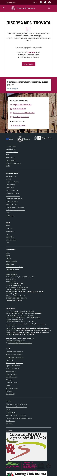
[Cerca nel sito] (49, 8)
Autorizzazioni (10, 187)
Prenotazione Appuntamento (14, 363)
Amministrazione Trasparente (14, 352)
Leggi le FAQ (9, 360)
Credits (8, 385)
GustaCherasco (10, 421)
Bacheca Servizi (10, 371)
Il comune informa (11, 240)
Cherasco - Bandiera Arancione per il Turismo (19, 418)
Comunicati (9, 228)
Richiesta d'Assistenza (12, 368)
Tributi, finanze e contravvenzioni (15, 210)
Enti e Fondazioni (11, 160)
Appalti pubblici (10, 184)
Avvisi (7, 243)
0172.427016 (12, 281)
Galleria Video (10, 264)
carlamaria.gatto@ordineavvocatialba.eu (20, 343)
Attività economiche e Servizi (14, 267)
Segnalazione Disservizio (13, 366)
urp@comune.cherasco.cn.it (18, 289)
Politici (8, 166)
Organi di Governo (11, 149)
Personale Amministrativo (13, 163)
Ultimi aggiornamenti (12, 388)
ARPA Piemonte (10, 412)
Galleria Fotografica (11, 261)
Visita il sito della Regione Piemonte (16, 404)
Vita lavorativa (10, 215)
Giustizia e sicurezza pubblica (14, 199)
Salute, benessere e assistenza (15, 207)
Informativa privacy (11, 377)
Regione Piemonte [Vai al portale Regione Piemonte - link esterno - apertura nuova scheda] (10, 2)
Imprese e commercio (12, 201)
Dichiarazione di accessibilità (14, 354)
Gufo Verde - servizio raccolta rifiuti (16, 415)
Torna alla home (28, 64)
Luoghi (8, 256)
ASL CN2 (8, 410)
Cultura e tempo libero (12, 193)
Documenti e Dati (11, 157)
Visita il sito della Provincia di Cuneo (16, 407)
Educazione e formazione (13, 196)
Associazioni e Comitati (12, 270)
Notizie (8, 226)
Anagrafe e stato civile (12, 182)
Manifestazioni (10, 231)
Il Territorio (9, 258)
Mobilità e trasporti (11, 204)
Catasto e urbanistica (12, 190)
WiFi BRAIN (9, 424)
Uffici (7, 155)
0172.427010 (12, 279)
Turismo (8, 213)
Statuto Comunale (11, 374)
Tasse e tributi (10, 237)
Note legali (9, 380)
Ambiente (8, 179)
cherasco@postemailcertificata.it (19, 287)
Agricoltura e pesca (11, 176)
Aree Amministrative (12, 152)
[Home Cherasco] (22, 8)
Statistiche (9, 391)
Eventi (8, 253)
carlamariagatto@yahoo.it (17, 341)
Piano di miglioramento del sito (15, 357)
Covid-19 (8, 234)
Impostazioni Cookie (11, 382)
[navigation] (3, 8)
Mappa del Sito (10, 394)
